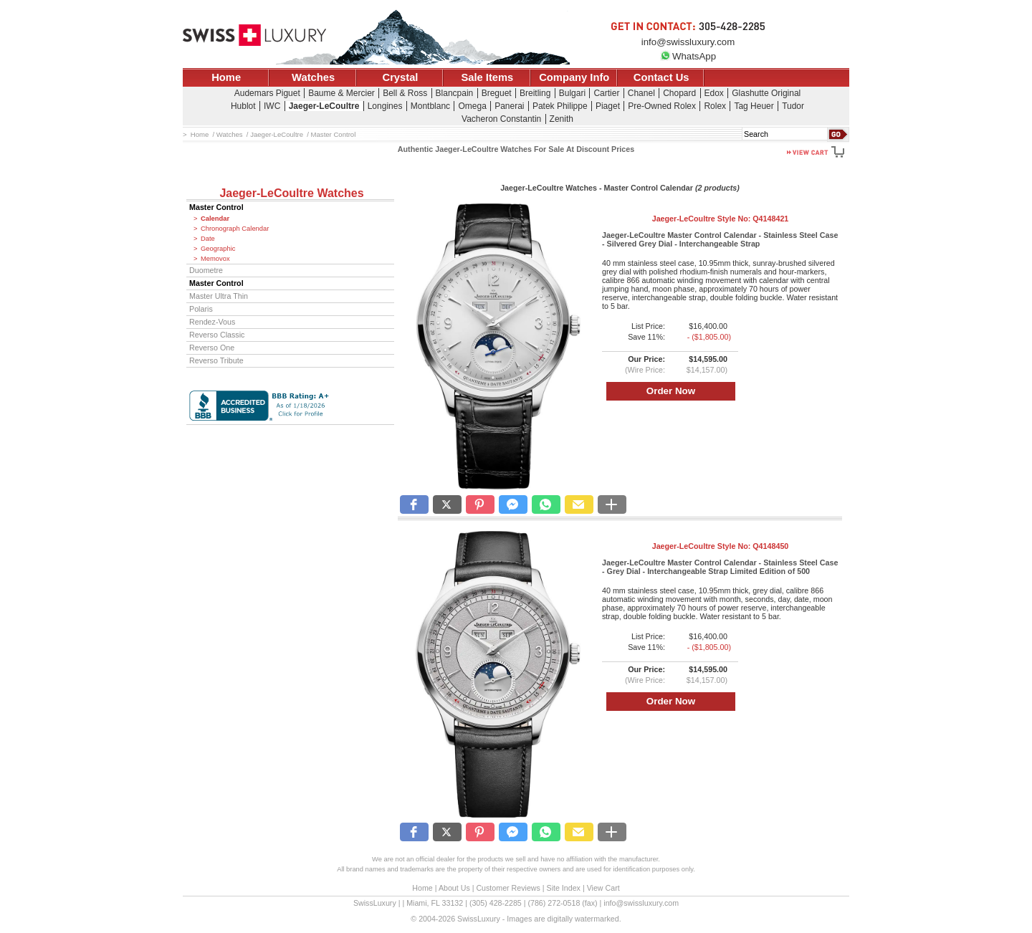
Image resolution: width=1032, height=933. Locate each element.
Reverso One (211, 347)
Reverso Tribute (216, 360)
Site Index (563, 888)
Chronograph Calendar (235, 228)
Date (208, 238)
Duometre (206, 270)
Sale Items (487, 77)
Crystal (401, 77)
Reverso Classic (216, 334)
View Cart (603, 888)
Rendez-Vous (212, 321)
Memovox (215, 258)
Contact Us (661, 77)
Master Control (216, 207)
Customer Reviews (508, 888)
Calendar (215, 218)
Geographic (218, 248)
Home (226, 77)
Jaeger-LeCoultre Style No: (720, 218)
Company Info (574, 77)
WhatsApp (688, 56)
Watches (313, 77)
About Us (454, 888)
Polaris (201, 309)
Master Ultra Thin (218, 296)
